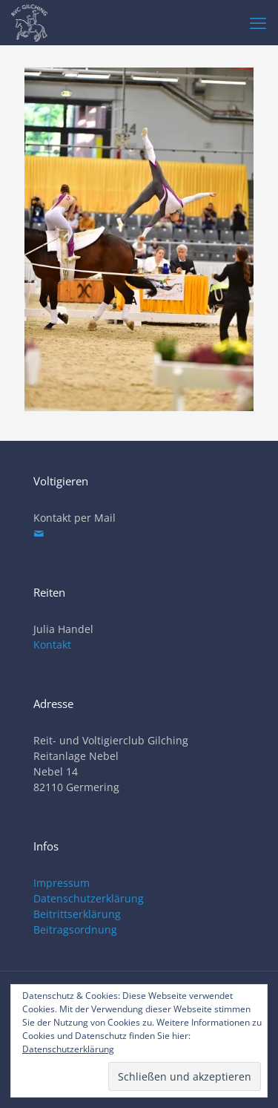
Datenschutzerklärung (88, 898)
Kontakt (52, 644)
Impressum (61, 883)
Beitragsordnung (75, 929)
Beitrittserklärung (77, 914)
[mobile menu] (258, 22)
